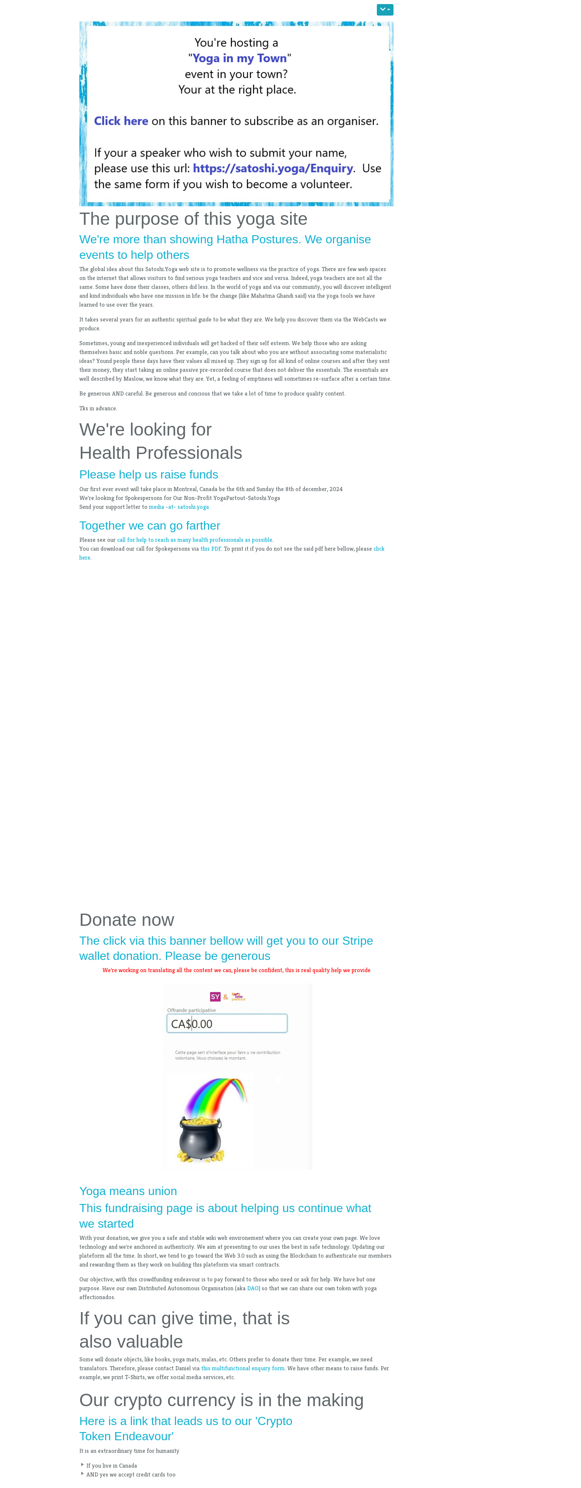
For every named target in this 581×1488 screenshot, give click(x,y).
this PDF (210, 549)
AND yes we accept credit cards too (131, 1474)
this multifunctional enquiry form (243, 1368)
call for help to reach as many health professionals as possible (194, 540)
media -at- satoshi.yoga (179, 507)
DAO (253, 1288)
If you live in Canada (111, 1465)
